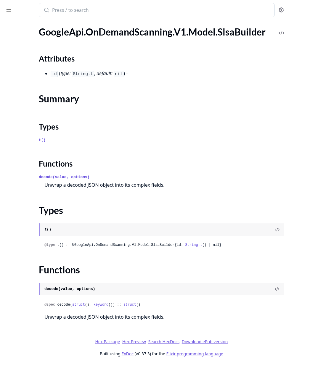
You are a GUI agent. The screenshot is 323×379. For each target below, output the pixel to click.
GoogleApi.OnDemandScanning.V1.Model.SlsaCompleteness (42, 240)
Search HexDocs (208, 356)
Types (16, 222)
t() (110, 154)
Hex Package (151, 356)
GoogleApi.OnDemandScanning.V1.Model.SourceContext (42, 296)
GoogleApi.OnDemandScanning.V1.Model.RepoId (42, 134)
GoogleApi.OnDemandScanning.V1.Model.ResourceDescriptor (42, 142)
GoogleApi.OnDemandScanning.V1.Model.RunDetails (42, 150)
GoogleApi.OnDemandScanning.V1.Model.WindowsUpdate (42, 360)
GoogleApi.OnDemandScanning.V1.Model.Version (42, 336)
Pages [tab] (10, 32)
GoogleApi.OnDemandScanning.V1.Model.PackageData (42, 62)
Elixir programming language (239, 368)
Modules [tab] (35, 32)
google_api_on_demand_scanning (43, 11)
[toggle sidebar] (81, 9)
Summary (20, 215)
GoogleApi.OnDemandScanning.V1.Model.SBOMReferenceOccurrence (42, 158)
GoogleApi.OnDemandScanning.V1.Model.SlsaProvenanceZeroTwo (42, 272)
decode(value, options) (132, 191)
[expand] (83, 39)
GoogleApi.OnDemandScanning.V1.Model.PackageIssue (42, 70)
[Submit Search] (114, 11)
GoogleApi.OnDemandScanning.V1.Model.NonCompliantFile (42, 38)
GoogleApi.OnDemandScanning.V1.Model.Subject (42, 312)
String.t (261, 259)
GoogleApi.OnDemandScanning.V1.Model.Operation (42, 54)
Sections (19, 208)
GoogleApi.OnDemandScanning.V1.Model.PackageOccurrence (42, 78)
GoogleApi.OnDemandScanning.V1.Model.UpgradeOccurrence (42, 328)
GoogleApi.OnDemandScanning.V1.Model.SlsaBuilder (42, 198)
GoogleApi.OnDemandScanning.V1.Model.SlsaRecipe (42, 280)
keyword (168, 319)
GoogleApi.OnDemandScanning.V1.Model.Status (42, 304)
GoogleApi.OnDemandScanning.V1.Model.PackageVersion (42, 86)
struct (146, 319)
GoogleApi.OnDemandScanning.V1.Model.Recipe (42, 110)
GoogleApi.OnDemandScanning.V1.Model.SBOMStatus (42, 166)
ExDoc (172, 368)
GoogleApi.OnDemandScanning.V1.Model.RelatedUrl (42, 118)
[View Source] (298, 244)
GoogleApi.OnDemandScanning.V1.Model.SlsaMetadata (42, 248)
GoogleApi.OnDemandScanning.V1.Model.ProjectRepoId (42, 94)
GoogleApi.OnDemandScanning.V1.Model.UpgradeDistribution (42, 320)
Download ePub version (249, 356)
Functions (20, 229)
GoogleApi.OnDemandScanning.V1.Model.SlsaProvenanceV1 (42, 264)
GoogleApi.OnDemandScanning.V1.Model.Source (42, 288)
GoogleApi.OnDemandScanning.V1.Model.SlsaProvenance (42, 256)
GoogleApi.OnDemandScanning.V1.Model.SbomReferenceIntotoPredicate (42, 182)
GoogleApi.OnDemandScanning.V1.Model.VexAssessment (42, 344)
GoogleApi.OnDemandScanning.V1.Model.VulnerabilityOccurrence (42, 352)
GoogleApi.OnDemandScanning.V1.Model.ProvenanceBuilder (42, 102)
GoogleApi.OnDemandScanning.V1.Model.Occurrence (42, 46)
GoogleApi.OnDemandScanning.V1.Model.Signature (42, 190)
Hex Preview (178, 356)
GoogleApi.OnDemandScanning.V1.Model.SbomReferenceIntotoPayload (42, 174)
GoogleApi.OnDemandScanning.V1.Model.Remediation (42, 126)
